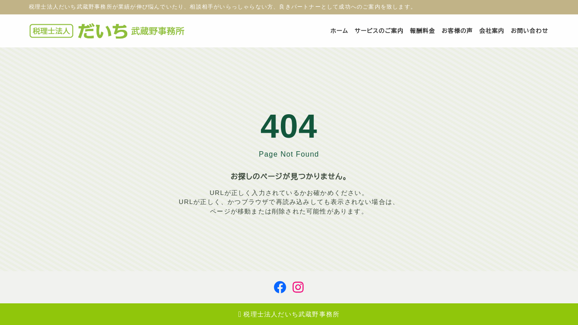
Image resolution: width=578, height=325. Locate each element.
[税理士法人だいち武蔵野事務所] (109, 30)
